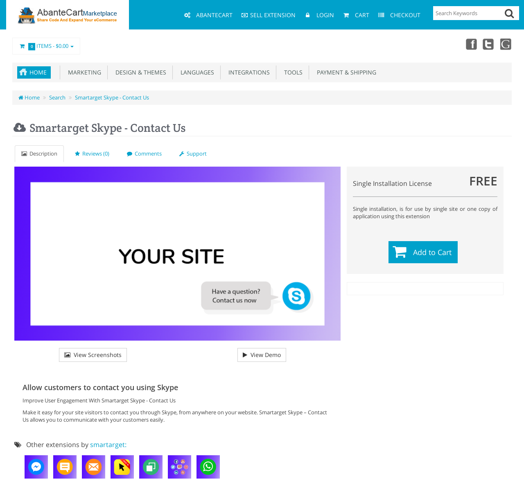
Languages (195, 72)
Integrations (247, 72)
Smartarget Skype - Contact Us (112, 97)
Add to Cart (432, 252)
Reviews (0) (92, 153)
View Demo (262, 355)
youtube (506, 44)
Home (38, 72)
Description (39, 153)
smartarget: (108, 444)
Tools (292, 72)
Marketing (83, 72)
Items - (46, 46)
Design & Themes (139, 72)
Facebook (470, 44)
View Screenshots (93, 355)
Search (57, 97)
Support (193, 153)
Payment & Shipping (345, 72)
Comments (144, 153)
